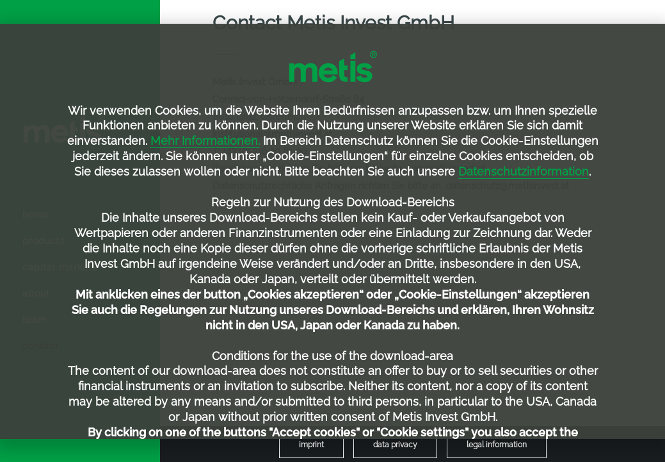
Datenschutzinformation (523, 171)
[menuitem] (311, 445)
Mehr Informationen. (205, 140)
